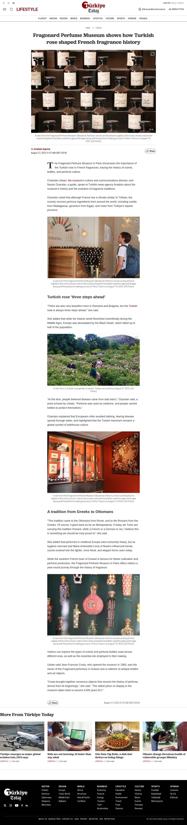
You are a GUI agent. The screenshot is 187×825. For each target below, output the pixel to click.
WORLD (73, 18)
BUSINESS (85, 18)
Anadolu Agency (42, 149)
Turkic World (64, 794)
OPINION (132, 18)
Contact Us (67, 819)
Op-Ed (173, 794)
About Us (42, 819)
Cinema (138, 794)
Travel (118, 801)
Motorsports (157, 801)
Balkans (62, 801)
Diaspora (46, 801)
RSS (101, 819)
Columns (174, 790)
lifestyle (27, 9)
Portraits (139, 805)
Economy (101, 790)
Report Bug (109, 819)
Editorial (174, 797)
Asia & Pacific (83, 797)
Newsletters (54, 819)
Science (119, 808)
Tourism (101, 801)
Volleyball (155, 797)
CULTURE (110, 18)
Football (155, 790)
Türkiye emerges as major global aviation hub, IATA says (20, 755)
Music (137, 797)
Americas (81, 794)
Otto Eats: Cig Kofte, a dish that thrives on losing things (113, 755)
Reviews (139, 808)
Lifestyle (98, 28)
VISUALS (143, 18)
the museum (75, 180)
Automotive (102, 808)
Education (120, 790)
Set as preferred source (151, 9)
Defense (46, 794)
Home (88, 28)
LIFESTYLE (98, 18)
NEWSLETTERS (176, 9)
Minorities (46, 805)
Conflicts (81, 801)
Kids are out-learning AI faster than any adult (69, 755)
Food (118, 805)
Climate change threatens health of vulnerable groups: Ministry (164, 755)
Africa (80, 790)
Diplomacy (46, 797)
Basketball (156, 794)
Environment (121, 797)
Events (138, 801)
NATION (53, 18)
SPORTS (121, 18)
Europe (62, 790)
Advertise (93, 819)
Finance (100, 794)
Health (119, 794)
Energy (100, 797)
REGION (63, 18)
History (138, 790)
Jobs (76, 819)
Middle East (64, 797)
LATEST (43, 18)
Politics (45, 790)
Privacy (83, 819)
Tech (99, 805)
